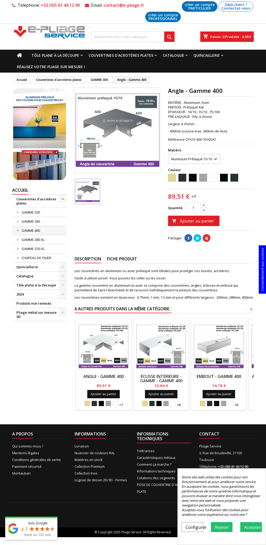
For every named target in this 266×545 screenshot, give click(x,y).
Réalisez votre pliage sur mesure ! (51, 66)
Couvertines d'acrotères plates (121, 55)
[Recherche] (133, 36)
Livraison (82, 446)
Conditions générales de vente (36, 459)
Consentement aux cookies (262, 269)
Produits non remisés (33, 303)
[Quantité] (193, 208)
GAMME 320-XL (33, 248)
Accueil (20, 190)
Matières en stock (89, 459)
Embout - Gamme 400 (219, 376)
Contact (209, 434)
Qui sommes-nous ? (27, 446)
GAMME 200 (31, 212)
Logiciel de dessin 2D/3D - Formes (101, 480)
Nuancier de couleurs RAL (95, 453)
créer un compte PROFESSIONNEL (163, 16)
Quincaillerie (207, 55)
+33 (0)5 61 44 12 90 (60, 5)
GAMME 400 (31, 230)
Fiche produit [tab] (122, 259)
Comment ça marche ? (154, 464)
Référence (176, 139)
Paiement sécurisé (27, 466)
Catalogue (173, 55)
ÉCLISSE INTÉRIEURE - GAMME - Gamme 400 (161, 379)
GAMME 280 (31, 221)
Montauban (21, 473)
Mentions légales (25, 453)
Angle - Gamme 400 (103, 376)
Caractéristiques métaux (156, 457)
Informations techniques (156, 471)
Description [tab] (88, 259)
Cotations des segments (156, 478)
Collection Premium (90, 466)
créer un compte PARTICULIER (200, 6)
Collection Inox (86, 473)
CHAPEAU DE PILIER (36, 257)
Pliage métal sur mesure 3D (36, 314)
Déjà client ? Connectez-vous (235, 6)
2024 (20, 294)
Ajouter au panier (193, 221)
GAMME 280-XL (33, 239)
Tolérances (146, 450)
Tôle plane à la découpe (55, 55)
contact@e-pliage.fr (123, 5)
